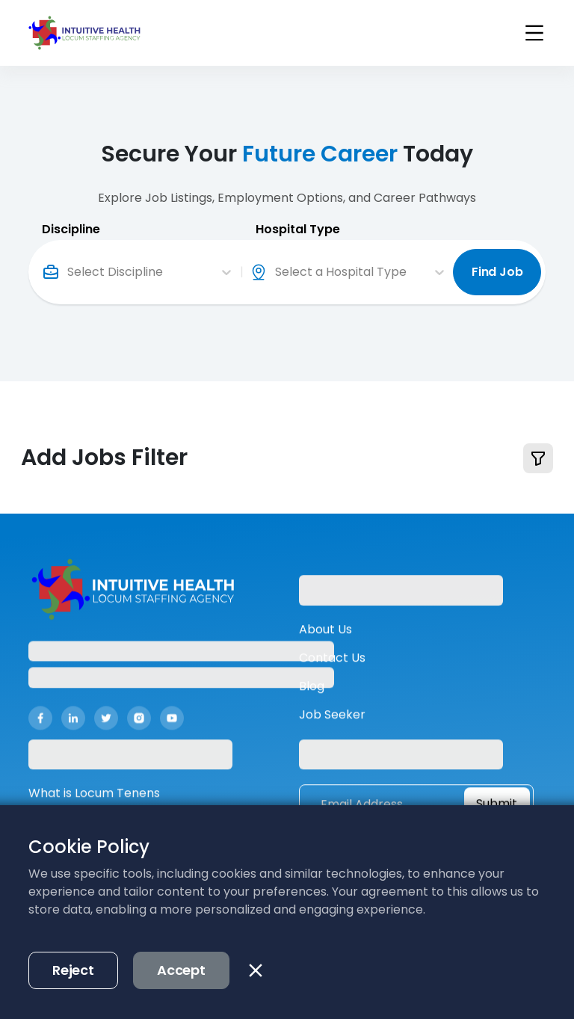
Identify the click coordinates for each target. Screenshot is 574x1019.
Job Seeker (332, 728)
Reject (73, 970)
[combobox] (68, 271)
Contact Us (332, 671)
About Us (325, 643)
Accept (181, 970)
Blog (311, 700)
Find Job (497, 271)
